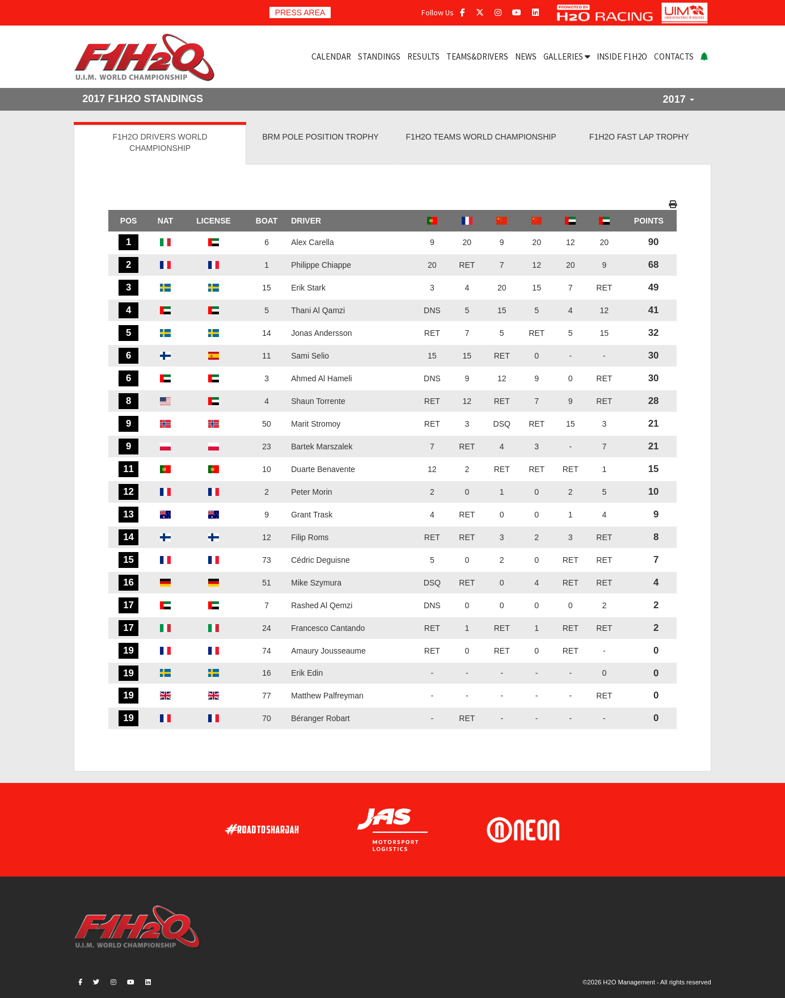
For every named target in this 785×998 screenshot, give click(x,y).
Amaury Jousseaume (328, 650)
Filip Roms (309, 537)
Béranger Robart (320, 718)
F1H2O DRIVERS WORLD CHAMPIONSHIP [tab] (159, 142)
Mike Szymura (316, 582)
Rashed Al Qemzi (321, 605)
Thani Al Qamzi (318, 310)
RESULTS (423, 56)
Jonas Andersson (321, 333)
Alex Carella (312, 242)
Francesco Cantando (328, 628)
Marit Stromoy (315, 423)
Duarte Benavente (323, 469)
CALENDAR (331, 56)
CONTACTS (674, 56)
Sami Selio (310, 355)
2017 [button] (678, 99)
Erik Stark (308, 287)
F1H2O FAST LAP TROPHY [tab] (639, 136)
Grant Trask (311, 514)
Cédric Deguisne (320, 560)
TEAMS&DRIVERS (477, 56)
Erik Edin (307, 672)
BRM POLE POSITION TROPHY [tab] (321, 136)
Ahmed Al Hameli (321, 378)
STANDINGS (379, 56)
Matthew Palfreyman (327, 695)
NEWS (526, 56)
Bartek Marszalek (321, 446)
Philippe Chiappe (321, 264)
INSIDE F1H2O (622, 56)
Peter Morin (311, 491)
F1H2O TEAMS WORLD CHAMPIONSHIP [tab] (481, 136)
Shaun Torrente (318, 401)
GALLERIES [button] (566, 56)
